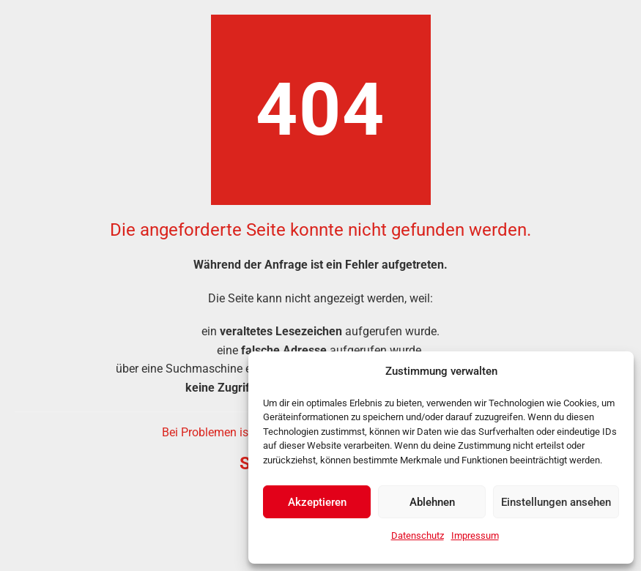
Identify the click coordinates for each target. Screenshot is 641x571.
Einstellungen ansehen (556, 502)
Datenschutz (417, 535)
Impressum (475, 535)
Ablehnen (432, 502)
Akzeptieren (317, 502)
